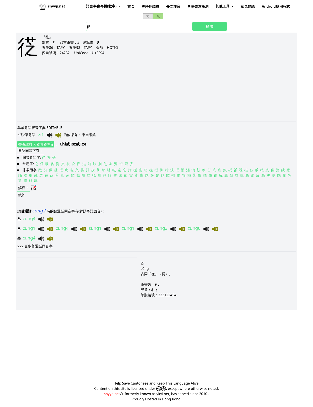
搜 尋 (210, 26)
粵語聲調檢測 (197, 6)
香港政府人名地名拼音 (35, 144)
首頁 (130, 6)
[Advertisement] (149, 93)
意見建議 (248, 6)
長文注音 (173, 6)
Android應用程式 (276, 6)
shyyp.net (112, 393)
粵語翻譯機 (150, 6)
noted (213, 388)
